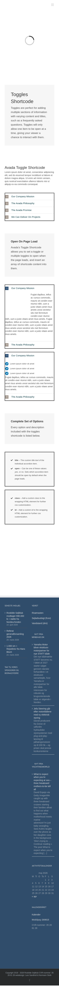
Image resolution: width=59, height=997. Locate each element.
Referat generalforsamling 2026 (15, 634)
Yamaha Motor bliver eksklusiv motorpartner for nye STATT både (42, 649)
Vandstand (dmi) (40, 623)
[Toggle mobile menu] (52, 4)
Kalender (36, 914)
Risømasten (38, 613)
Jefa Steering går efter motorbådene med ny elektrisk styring (42, 713)
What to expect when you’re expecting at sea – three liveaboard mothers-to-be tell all (42, 782)
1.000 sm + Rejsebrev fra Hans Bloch (16, 649)
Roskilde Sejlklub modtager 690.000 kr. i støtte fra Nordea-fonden (15, 617)
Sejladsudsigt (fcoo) (41, 618)
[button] (29, 196)
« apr (34, 896)
